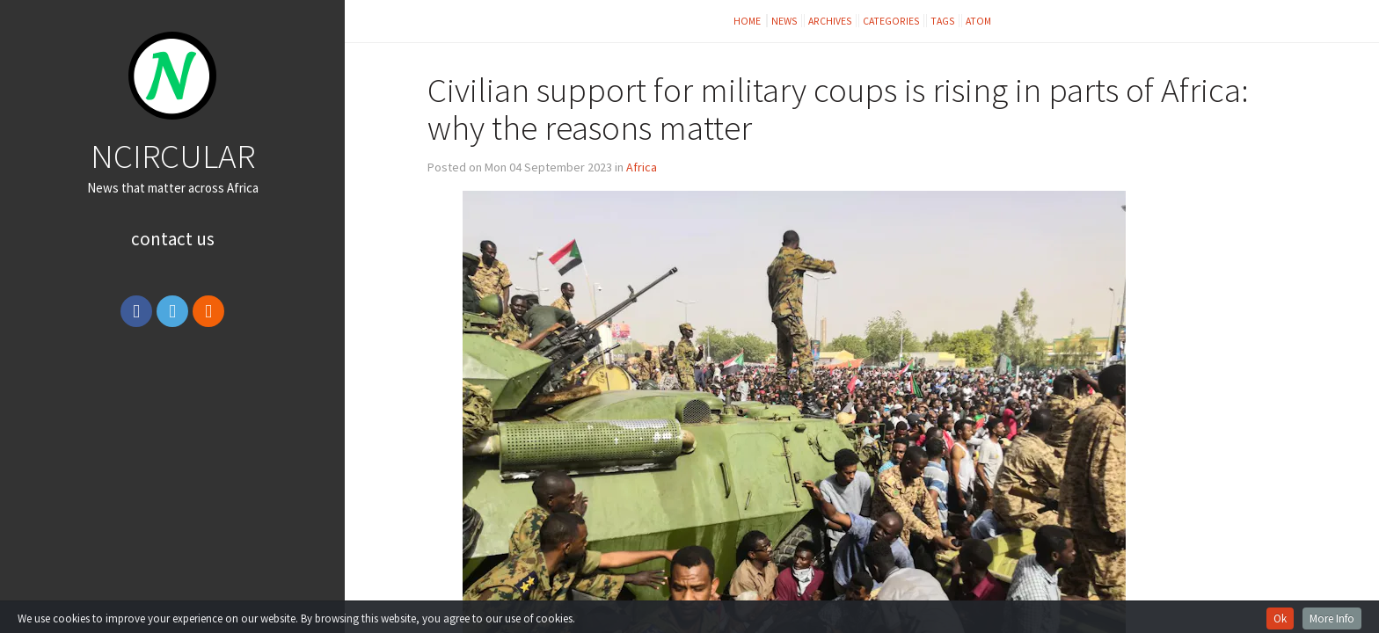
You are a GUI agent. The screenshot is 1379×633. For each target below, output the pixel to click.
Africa (641, 167)
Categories (891, 20)
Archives (830, 20)
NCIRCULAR (173, 156)
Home (747, 20)
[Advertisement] (172, 468)
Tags (942, 20)
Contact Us (173, 239)
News (784, 20)
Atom (978, 20)
